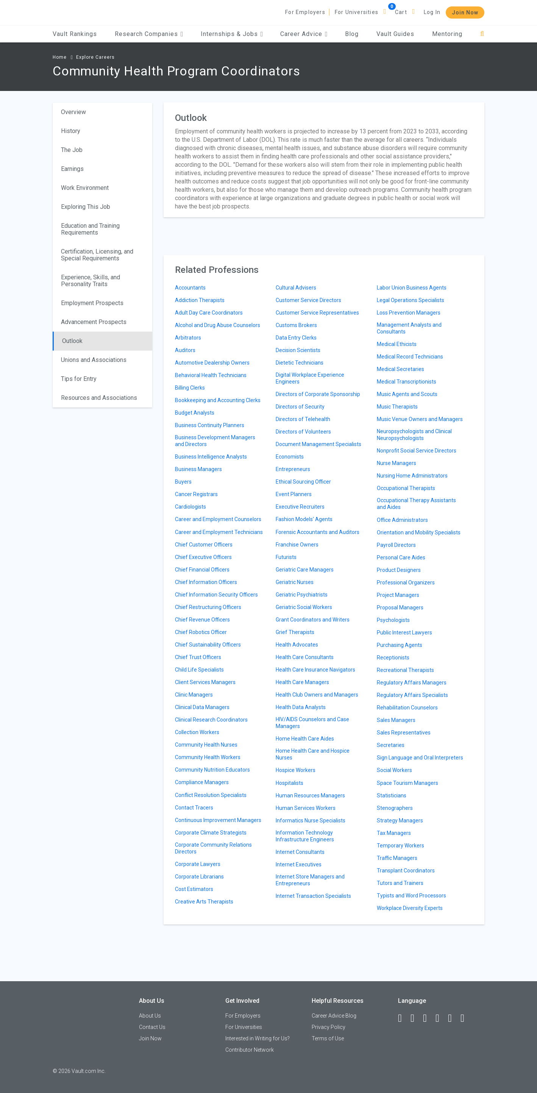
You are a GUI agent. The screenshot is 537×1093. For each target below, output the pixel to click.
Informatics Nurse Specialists (310, 820)
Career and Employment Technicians (219, 532)
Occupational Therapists (406, 488)
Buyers (183, 482)
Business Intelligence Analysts (211, 457)
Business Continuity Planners (209, 425)
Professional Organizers (406, 582)
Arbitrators (188, 338)
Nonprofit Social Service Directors (416, 451)
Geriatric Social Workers (304, 607)
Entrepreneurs (293, 469)
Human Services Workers (306, 808)
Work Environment (85, 187)
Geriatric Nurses (295, 582)
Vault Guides (395, 34)
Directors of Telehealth (303, 419)
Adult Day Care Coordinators (209, 313)
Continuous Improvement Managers (218, 820)
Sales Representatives (404, 733)
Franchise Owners (297, 545)
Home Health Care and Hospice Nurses (313, 754)
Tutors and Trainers (400, 883)
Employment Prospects (92, 303)
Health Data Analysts (301, 707)
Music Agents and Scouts (407, 394)
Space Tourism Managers (407, 783)
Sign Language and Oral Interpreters (420, 758)
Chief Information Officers (206, 582)
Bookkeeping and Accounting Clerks (218, 400)
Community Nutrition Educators (212, 770)
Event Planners (294, 494)
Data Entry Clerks (296, 338)
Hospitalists (289, 783)
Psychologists (393, 620)
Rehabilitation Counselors (407, 708)
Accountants (190, 288)
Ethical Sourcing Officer (303, 482)
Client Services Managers (205, 682)
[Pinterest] (453, 1018)
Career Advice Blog (334, 1016)
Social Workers (394, 770)
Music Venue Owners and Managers (420, 419)
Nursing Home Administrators (412, 476)
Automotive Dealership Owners (212, 363)
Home (60, 57)
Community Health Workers (207, 757)
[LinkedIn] (416, 1018)
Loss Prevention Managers (408, 313)
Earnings (72, 168)
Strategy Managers (400, 820)
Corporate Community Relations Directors (213, 848)
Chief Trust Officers (198, 657)
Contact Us (152, 1027)
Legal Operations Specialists (410, 300)
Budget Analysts (194, 413)
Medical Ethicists (397, 344)
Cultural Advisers (296, 288)
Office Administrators (402, 520)
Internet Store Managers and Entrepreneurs (310, 880)
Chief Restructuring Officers (208, 607)
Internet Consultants (300, 852)
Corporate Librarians (199, 877)
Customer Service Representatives (317, 313)
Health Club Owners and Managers (317, 695)
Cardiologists (190, 507)
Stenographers (395, 808)
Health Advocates (297, 645)
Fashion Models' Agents (304, 519)
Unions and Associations (93, 359)
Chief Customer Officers (204, 545)
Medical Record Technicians (410, 357)
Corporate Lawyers (197, 864)
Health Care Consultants (305, 657)
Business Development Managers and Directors (215, 440)
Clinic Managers (194, 695)
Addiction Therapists (200, 300)
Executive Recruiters (300, 507)
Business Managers (198, 469)
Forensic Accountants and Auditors (317, 532)
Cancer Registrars (196, 494)
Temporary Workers (400, 845)
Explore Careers (95, 57)
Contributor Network (249, 1050)
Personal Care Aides (401, 557)
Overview (73, 112)
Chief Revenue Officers (202, 620)
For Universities (356, 12)
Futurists (286, 557)
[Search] (482, 34)
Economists (290, 457)
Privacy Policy (328, 1027)
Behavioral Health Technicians (211, 375)
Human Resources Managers (310, 795)
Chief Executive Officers (203, 557)
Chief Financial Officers (202, 570)
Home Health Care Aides (305, 739)
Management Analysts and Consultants (409, 328)
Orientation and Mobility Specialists (419, 532)
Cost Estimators (194, 889)
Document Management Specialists (318, 444)
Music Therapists (397, 407)
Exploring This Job (85, 206)
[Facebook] (403, 1018)
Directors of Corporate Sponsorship (318, 394)
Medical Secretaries (400, 369)
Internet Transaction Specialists (313, 896)
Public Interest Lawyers (404, 632)
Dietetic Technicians (299, 363)
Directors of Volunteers (303, 432)
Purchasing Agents (399, 645)
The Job (72, 149)
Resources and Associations (99, 397)
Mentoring (447, 34)
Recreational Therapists (405, 670)
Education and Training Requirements (90, 229)
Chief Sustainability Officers (208, 645)
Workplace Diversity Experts (410, 908)
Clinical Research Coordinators (211, 720)
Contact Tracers (194, 808)
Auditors (185, 350)
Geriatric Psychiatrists (302, 595)
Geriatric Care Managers (305, 570)
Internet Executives (299, 864)
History (70, 131)
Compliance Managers (202, 782)
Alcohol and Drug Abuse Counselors (217, 325)
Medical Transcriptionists (406, 382)
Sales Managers (396, 720)
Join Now (465, 12)
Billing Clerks (190, 388)
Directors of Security (300, 407)
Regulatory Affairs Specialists (412, 695)
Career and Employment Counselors (218, 519)
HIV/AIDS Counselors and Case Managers (312, 722)
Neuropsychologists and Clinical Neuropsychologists (414, 434)
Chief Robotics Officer (201, 632)
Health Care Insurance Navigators (315, 670)
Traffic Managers (397, 858)
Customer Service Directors (308, 300)
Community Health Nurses (206, 745)
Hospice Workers (295, 770)
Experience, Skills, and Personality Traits (90, 281)
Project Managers (398, 595)
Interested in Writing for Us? (257, 1038)
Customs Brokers (296, 325)
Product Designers (399, 570)
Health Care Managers (302, 682)
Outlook (72, 340)
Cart (401, 12)
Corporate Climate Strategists (211, 833)
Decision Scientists (298, 350)
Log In (432, 12)
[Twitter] (428, 1018)
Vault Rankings (75, 34)
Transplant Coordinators (406, 871)
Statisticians (391, 795)
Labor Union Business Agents (411, 288)
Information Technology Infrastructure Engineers (305, 836)
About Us (150, 1016)
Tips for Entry (79, 378)
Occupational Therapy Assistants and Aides (416, 503)
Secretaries (390, 745)
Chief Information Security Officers (216, 595)
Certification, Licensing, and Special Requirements (97, 255)
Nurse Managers (396, 463)
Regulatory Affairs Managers (411, 683)
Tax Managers (394, 833)
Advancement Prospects (93, 322)
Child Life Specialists (199, 670)
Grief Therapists (295, 632)
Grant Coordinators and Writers (313, 620)
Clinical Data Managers (202, 707)
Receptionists (393, 658)
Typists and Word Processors (411, 896)
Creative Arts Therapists (204, 902)
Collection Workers (197, 732)
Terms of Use (328, 1038)
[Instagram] (441, 1018)
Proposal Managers (400, 607)
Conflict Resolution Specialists (211, 795)
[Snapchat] (466, 1018)
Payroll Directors (396, 545)
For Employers (305, 12)
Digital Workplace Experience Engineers (310, 378)
